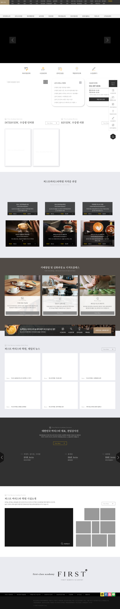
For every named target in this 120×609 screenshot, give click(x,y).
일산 (25, 3)
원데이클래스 (86, 16)
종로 (31, 1)
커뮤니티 (96, 16)
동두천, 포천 (98, 1)
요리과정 (41, 16)
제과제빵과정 (30, 16)
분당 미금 (73, 1)
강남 (12, 1)
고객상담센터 (107, 16)
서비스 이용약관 (9, 594)
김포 (19, 3)
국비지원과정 (74, 16)
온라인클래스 (113, 128)
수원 (31, 3)
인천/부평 (43, 1)
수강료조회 (113, 93)
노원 (37, 1)
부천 (12, 3)
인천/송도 (49, 1)
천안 (92, 3)
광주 (67, 3)
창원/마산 (97, 3)
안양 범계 (43, 3)
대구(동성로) (79, 1)
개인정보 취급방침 (21, 594)
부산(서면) (73, 3)
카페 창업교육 (62, 16)
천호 (67, 1)
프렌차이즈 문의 (48, 594)
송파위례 (55, 1)
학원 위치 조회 (101, 99)
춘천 (86, 1)
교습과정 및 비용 (60, 594)
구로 (19, 1)
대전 (61, 3)
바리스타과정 (18, 16)
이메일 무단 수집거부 (35, 594)
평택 (104, 3)
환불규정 (87, 594)
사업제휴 (71, 594)
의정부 (91, 1)
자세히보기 (67, 544)
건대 (61, 1)
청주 (86, 3)
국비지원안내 (113, 107)
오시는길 (79, 594)
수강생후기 (113, 121)
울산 (55, 3)
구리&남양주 (49, 3)
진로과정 (50, 16)
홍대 (25, 1)
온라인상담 (113, 100)
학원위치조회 (113, 114)
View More (50, 123)
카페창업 (110, 1)
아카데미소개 (6, 16)
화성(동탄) (79, 3)
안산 (37, 3)
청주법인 (104, 1)
